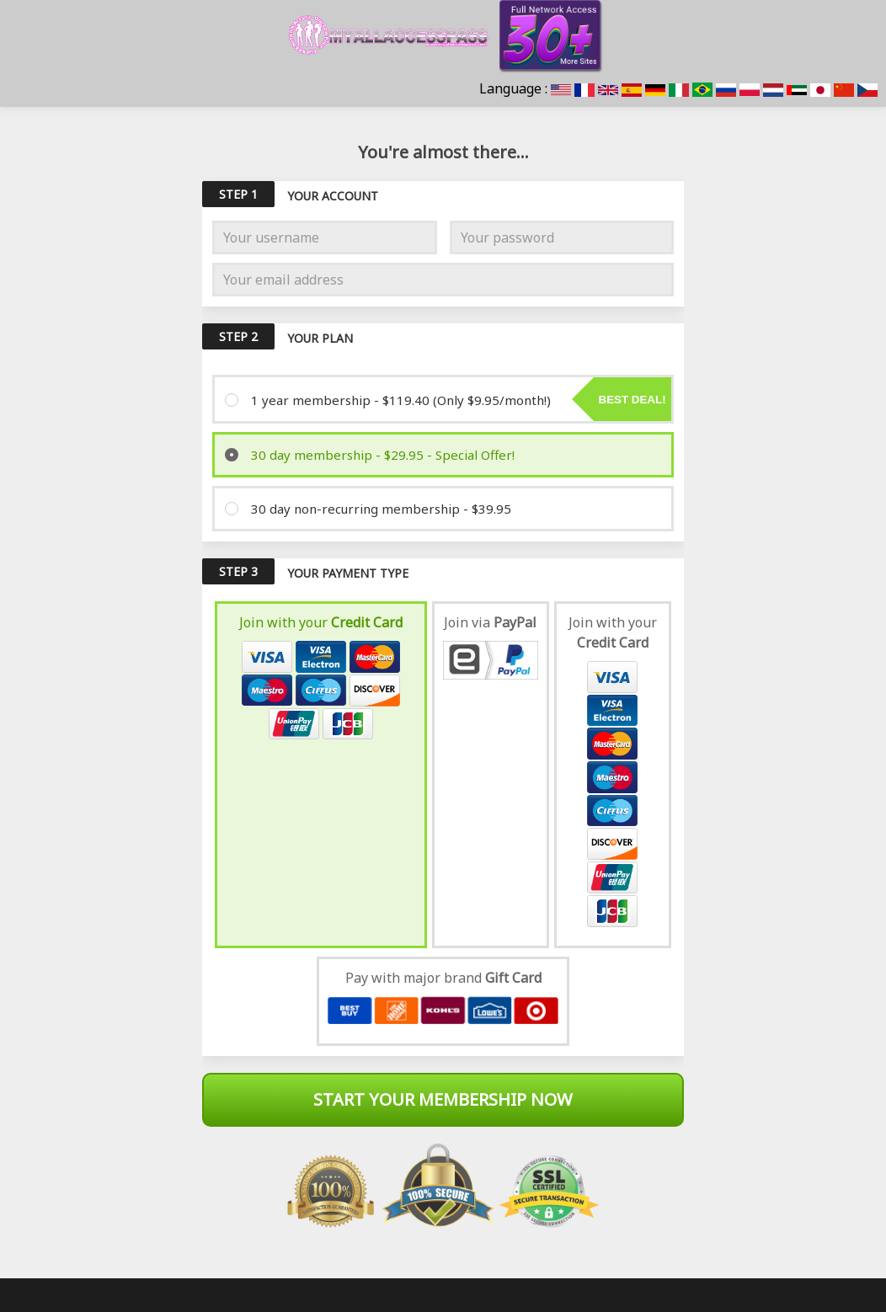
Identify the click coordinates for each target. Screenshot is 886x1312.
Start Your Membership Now (443, 1099)
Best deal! (632, 399)
